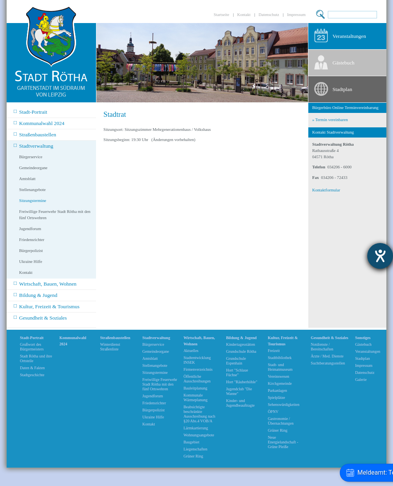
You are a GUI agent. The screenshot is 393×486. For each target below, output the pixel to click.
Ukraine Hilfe (30, 261)
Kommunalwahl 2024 (39, 123)
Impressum (296, 15)
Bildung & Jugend (35, 294)
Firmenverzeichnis (197, 369)
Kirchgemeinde (280, 383)
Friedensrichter (31, 240)
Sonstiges (362, 338)
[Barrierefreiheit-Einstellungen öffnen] (380, 256)
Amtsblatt (27, 179)
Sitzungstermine (32, 200)
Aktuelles (190, 350)
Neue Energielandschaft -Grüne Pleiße (283, 442)
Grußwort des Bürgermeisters (32, 346)
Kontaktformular (326, 190)
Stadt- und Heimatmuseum (280, 367)
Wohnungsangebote (198, 435)
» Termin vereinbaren (330, 120)
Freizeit (274, 350)
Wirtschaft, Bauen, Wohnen (45, 283)
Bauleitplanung (195, 388)
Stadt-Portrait (30, 111)
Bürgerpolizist (31, 250)
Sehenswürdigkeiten (283, 404)
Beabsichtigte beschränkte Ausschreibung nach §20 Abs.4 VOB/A (199, 414)
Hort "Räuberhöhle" (241, 382)
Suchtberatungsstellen (328, 363)
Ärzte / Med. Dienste (327, 356)
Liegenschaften (195, 449)
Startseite (221, 15)
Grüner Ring (193, 456)
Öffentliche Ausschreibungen (196, 378)
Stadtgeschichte (32, 375)
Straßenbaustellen (35, 134)
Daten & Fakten (32, 368)
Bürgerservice (31, 157)
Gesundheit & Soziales (40, 317)
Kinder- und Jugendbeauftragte (240, 402)
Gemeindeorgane (33, 168)
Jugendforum (30, 229)
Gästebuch (343, 63)
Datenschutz (269, 15)
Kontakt (244, 15)
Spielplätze (276, 397)
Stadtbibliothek (280, 358)
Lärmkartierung (195, 428)
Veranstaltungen (349, 36)
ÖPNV (273, 411)
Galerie (360, 379)
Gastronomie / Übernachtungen (280, 420)
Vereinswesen (278, 376)
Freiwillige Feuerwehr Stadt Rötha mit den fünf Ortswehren (55, 214)
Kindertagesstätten (240, 344)
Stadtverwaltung (33, 145)
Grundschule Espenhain (236, 360)
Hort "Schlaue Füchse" (237, 372)
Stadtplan (342, 89)
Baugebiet (191, 442)
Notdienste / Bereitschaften (322, 346)
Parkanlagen (277, 390)
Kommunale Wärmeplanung (195, 397)
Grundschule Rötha (241, 351)
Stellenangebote (32, 190)
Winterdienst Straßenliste (110, 346)
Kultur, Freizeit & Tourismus (47, 306)
